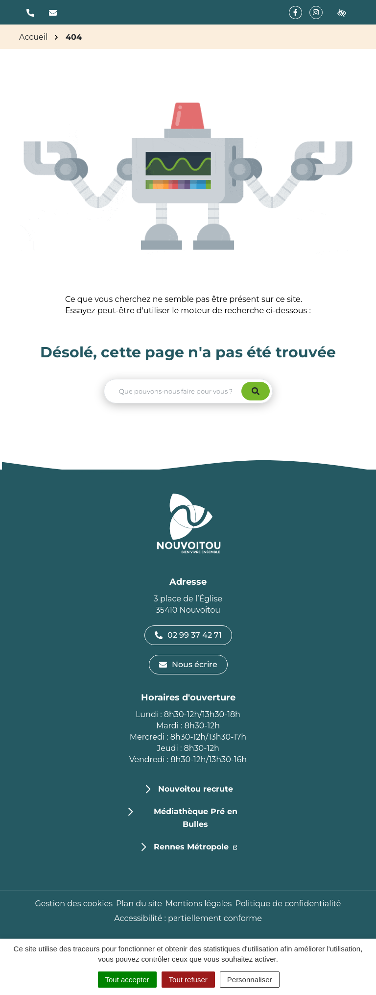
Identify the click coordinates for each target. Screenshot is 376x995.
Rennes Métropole (195, 846)
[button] (30, 12)
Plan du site (139, 903)
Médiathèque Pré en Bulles (195, 818)
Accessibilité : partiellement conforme (188, 918)
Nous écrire (188, 664)
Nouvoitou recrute (195, 789)
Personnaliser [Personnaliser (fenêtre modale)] (249, 979)
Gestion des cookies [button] (73, 903)
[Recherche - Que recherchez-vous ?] (173, 391)
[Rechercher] (255, 391)
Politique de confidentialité (288, 903)
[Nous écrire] (53, 12)
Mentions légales (198, 903)
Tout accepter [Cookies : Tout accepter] (127, 979)
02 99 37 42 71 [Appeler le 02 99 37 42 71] (188, 635)
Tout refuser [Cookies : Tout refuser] (188, 979)
